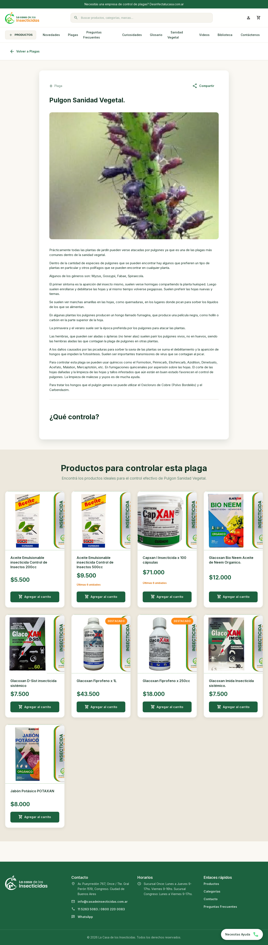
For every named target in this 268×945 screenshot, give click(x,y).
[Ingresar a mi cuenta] (248, 18)
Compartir (203, 86)
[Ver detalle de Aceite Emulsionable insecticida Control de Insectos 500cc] (101, 520)
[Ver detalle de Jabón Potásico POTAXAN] (34, 754)
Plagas (73, 35)
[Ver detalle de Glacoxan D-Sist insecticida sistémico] (34, 644)
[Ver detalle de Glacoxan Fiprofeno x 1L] (101, 644)
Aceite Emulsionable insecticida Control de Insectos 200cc (28, 562)
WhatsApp (85, 917)
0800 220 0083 (113, 909)
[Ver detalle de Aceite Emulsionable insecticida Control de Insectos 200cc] (34, 520)
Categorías (212, 891)
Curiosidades (132, 35)
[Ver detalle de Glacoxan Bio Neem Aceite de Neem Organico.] (233, 520)
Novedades (51, 35)
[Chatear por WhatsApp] (242, 934)
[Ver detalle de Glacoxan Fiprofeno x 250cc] (167, 644)
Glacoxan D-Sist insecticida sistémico (33, 683)
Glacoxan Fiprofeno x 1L (97, 681)
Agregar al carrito (34, 597)
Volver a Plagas (25, 51)
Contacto (211, 899)
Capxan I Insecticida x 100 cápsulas (164, 560)
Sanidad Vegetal (175, 34)
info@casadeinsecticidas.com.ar (103, 901)
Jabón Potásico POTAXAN (32, 791)
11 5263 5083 (88, 909)
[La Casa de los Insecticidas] (22, 18)
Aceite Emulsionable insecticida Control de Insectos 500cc (95, 562)
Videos (204, 35)
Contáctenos (250, 35)
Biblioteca (225, 35)
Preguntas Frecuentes (92, 34)
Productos (211, 884)
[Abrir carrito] (258, 18)
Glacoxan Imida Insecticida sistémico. (231, 683)
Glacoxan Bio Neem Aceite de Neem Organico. (231, 560)
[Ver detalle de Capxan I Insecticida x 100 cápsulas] (167, 520)
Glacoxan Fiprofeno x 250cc (166, 681)
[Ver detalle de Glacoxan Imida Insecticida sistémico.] (233, 644)
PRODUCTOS (21, 35)
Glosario (156, 35)
